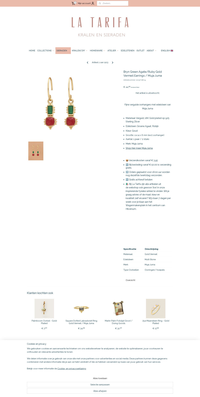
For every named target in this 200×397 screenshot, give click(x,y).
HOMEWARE (97, 50)
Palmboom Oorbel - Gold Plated (44, 322)
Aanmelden (124, 358)
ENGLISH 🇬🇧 (167, 50)
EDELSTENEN (127, 50)
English (58, 352)
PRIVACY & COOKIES (33, 358)
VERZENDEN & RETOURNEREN (38, 355)
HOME (32, 50)
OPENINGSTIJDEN (32, 364)
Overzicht (130, 280)
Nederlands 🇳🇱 (61, 355)
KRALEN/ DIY (80, 50)
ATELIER (113, 50)
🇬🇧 (63, 352)
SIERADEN (63, 50)
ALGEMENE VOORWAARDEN (37, 352)
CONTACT (29, 361)
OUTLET (140, 50)
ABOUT (152, 50)
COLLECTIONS (45, 50)
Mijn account (86, 3)
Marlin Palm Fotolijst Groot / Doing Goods (118, 322)
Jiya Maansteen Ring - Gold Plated (155, 322)
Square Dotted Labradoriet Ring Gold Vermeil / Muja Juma (81, 322)
